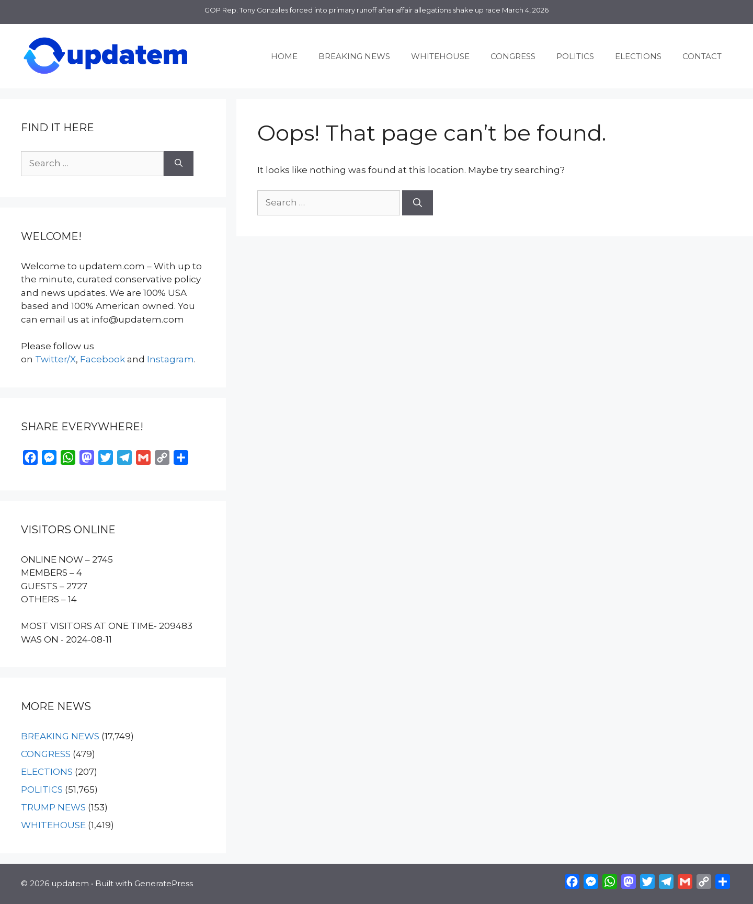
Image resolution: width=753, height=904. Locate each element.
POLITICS (575, 56)
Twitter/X (55, 359)
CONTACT (702, 56)
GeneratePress (163, 883)
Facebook (102, 359)
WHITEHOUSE (440, 56)
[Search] (417, 202)
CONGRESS (512, 56)
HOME (284, 56)
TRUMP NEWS (53, 807)
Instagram (170, 359)
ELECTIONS (638, 56)
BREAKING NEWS (354, 56)
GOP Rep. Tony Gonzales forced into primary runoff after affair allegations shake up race (352, 10)
